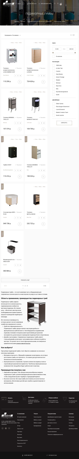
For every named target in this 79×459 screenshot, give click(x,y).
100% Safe (29, 122)
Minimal (5, 122)
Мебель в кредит (38, 422)
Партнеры (19, 431)
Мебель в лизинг (38, 419)
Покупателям (52, 413)
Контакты (19, 446)
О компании (20, 413)
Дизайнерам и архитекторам (54, 417)
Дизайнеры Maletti (73, 428)
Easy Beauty (6, 75)
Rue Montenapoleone (8, 170)
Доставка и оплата (52, 422)
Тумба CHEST (7, 165)
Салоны (71, 413)
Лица (18, 422)
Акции (49, 425)
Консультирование (52, 431)
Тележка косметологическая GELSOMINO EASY (9, 70)
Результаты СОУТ (21, 443)
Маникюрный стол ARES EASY (9, 260)
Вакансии (19, 434)
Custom (5, 217)
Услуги (36, 413)
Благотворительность (22, 440)
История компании (21, 417)
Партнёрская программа (53, 428)
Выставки (19, 437)
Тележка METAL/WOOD (31, 213)
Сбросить (64, 122)
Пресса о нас (20, 428)
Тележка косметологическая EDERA (32, 70)
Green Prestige (30, 75)
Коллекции (71, 419)
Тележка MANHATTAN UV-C (32, 118)
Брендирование (37, 425)
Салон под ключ (37, 417)
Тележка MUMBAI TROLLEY (32, 166)
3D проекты (71, 425)
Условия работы (51, 419)
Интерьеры (71, 417)
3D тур (18, 425)
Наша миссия (20, 419)
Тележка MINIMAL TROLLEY (8, 118)
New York (29, 217)
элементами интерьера (23, 343)
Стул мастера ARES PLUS (9, 213)
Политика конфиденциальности (55, 434)
